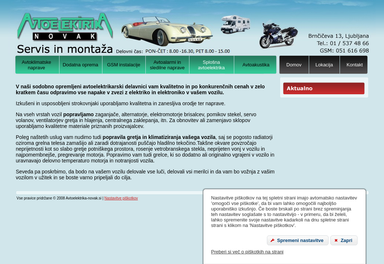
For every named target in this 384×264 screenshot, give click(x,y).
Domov (293, 64)
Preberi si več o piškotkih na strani (247, 251)
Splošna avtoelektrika (211, 64)
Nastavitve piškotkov (121, 198)
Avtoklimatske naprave (36, 64)
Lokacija (324, 64)
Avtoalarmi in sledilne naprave (167, 64)
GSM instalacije (123, 64)
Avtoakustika (256, 64)
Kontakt (355, 64)
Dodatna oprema (80, 64)
